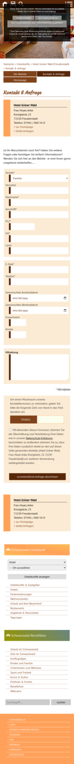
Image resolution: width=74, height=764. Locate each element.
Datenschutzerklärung (46, 11)
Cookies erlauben (23, 18)
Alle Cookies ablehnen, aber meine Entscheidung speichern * (37, 23)
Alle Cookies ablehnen (48, 18)
